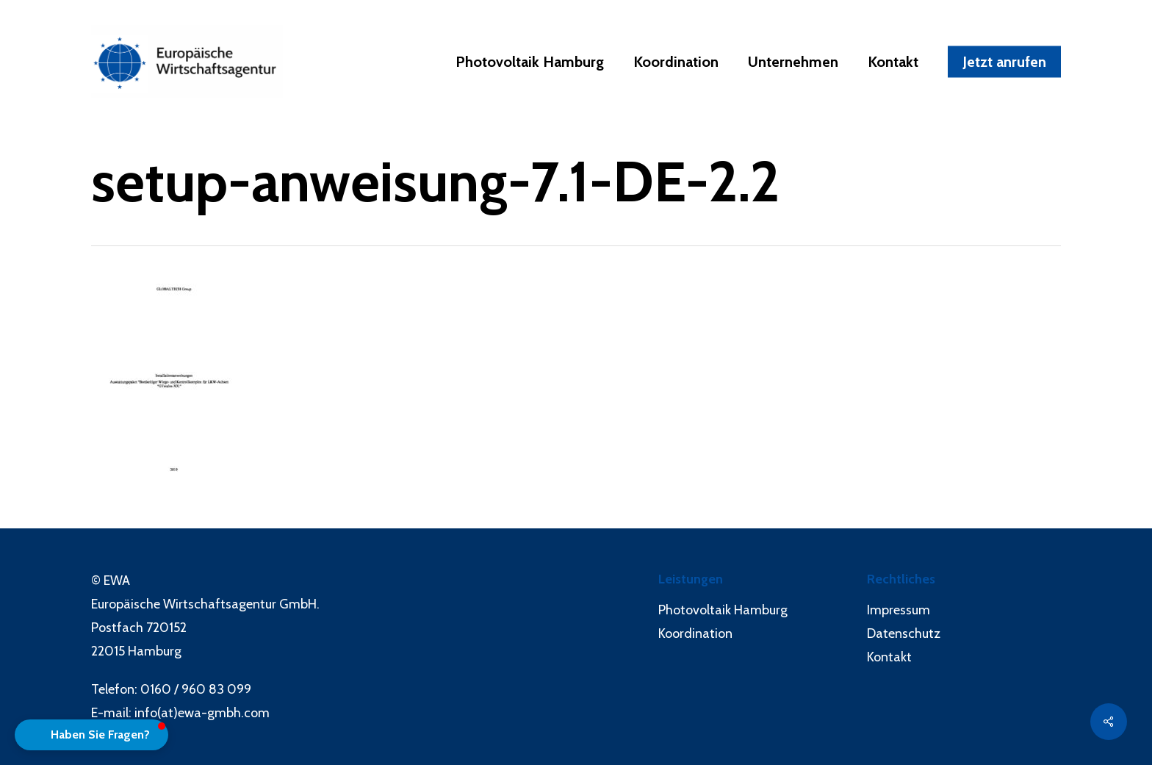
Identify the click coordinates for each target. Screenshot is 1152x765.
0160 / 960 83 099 (195, 689)
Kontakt (889, 657)
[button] (91, 734)
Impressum (898, 610)
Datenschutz (903, 633)
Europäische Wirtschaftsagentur (183, 604)
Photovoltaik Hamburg (723, 610)
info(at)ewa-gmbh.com (202, 713)
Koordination (695, 633)
